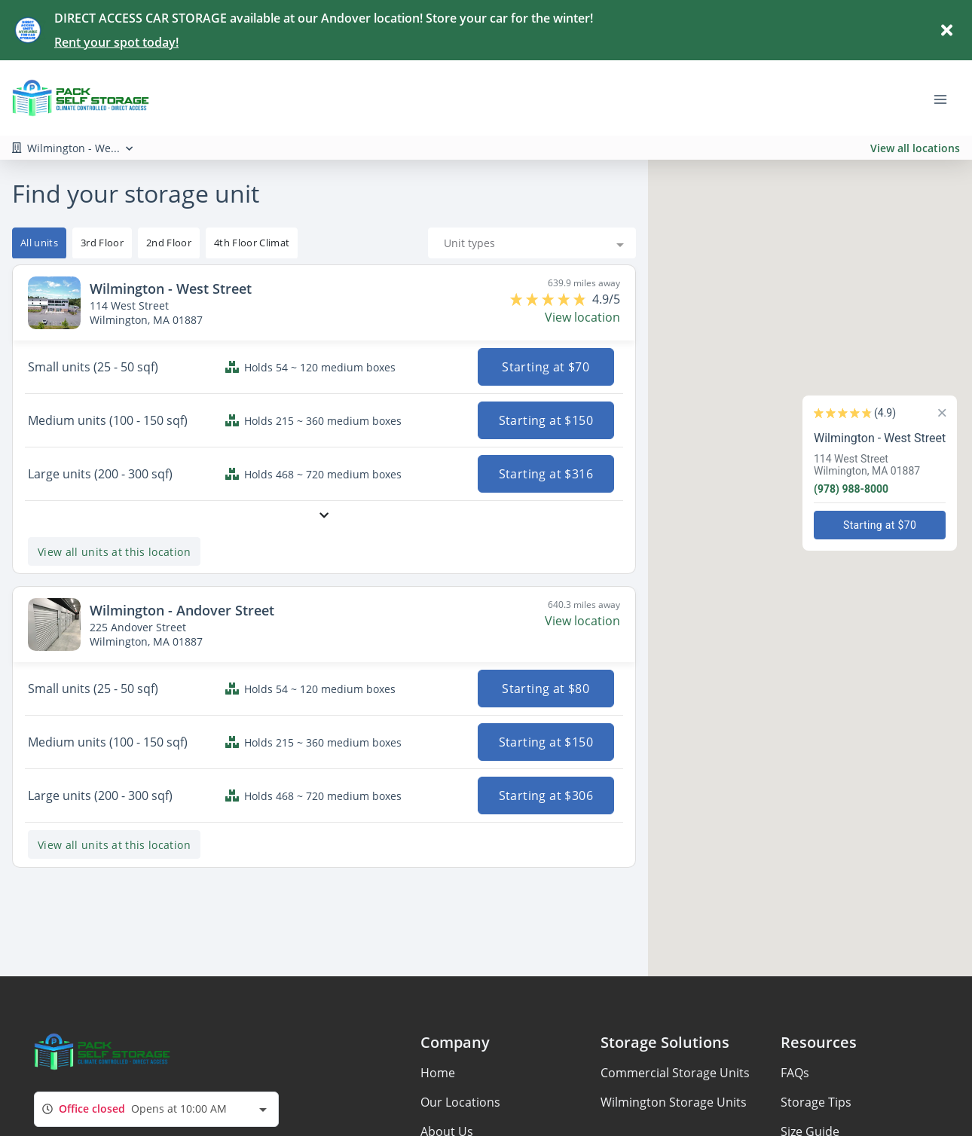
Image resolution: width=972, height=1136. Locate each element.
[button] (802, 474)
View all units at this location (114, 552)
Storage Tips (816, 1102)
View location (582, 317)
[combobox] (532, 243)
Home (437, 1072)
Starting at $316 (546, 474)
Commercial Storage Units (675, 1072)
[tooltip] (102, 243)
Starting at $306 (546, 795)
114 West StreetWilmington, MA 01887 (874, 465)
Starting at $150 (546, 420)
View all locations (915, 148)
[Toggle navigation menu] (946, 98)
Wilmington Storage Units (674, 1102)
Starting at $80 (546, 688)
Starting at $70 (546, 367)
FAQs (795, 1072)
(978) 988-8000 (858, 489)
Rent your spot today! (116, 42)
